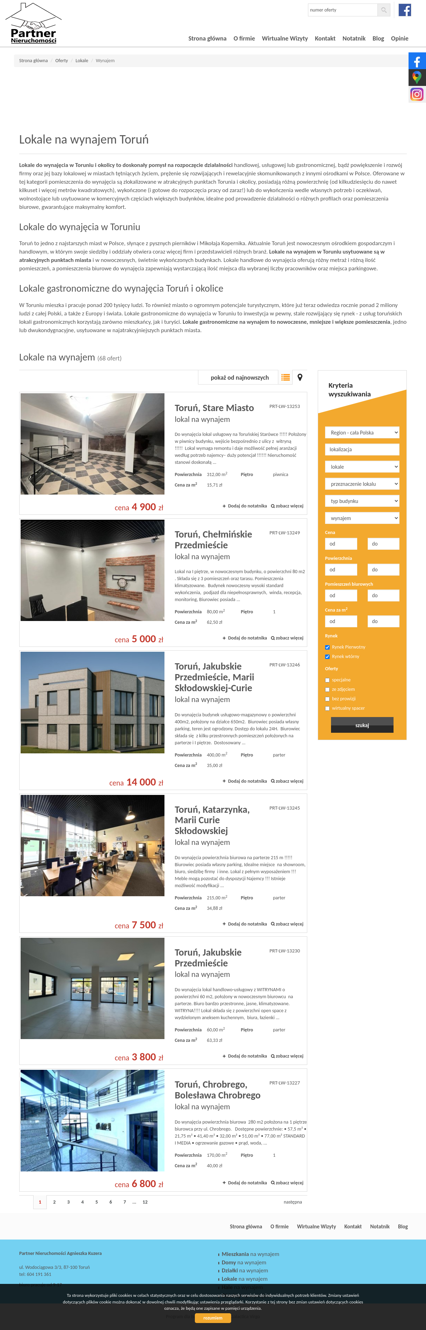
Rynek (331, 636)
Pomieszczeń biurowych (349, 584)
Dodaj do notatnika (247, 506)
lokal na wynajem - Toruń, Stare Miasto (163, 453)
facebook (404, 9)
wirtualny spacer (345, 708)
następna (293, 1202)
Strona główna (208, 38)
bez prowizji (340, 699)
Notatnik (354, 38)
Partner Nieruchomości (68, 1226)
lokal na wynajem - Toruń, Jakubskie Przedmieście (163, 1001)
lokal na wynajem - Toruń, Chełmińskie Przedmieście (163, 582)
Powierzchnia (338, 558)
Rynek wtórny (342, 656)
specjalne (338, 680)
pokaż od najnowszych (240, 377)
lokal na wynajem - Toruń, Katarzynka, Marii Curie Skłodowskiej (163, 863)
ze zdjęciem (340, 689)
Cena (330, 532)
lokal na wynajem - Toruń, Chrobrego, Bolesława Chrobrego (163, 1130)
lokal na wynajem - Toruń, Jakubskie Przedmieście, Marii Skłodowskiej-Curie (163, 720)
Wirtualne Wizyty (285, 38)
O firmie (244, 38)
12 (144, 1202)
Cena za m (336, 610)
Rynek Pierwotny (345, 647)
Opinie (400, 38)
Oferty (331, 669)
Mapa (300, 377)
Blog (378, 38)
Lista (285, 377)
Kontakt (325, 38)
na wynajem (250, 1254)
